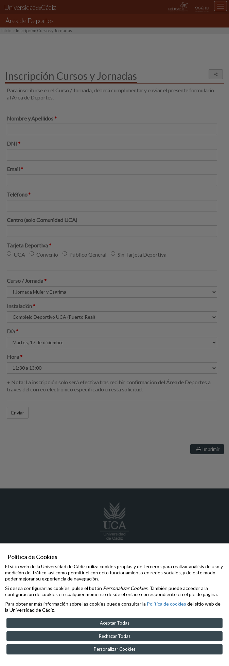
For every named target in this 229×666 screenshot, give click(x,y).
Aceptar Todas (114, 623)
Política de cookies (166, 604)
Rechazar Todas (114, 636)
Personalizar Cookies (115, 649)
